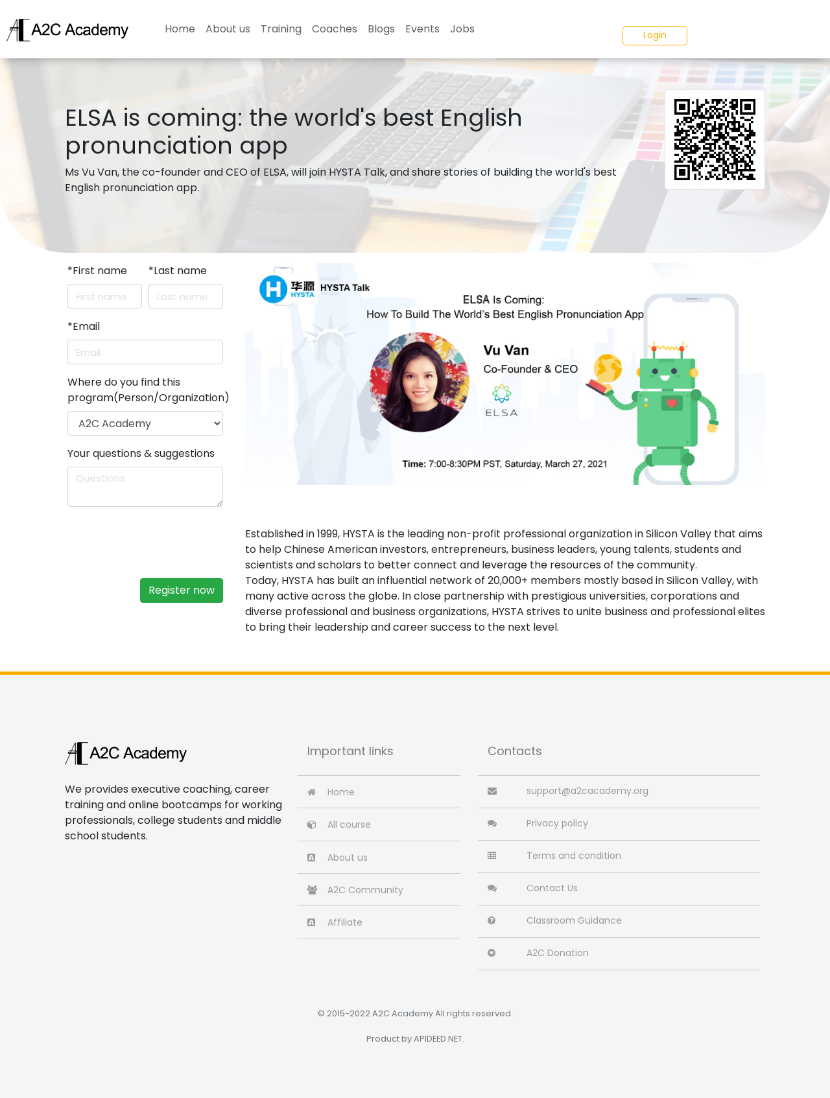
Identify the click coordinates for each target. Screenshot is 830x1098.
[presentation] (175, 542)
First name (97, 270)
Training (281, 28)
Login (655, 35)
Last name (177, 270)
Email (83, 326)
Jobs (462, 28)
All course (339, 824)
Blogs (381, 28)
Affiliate (334, 922)
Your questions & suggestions (141, 453)
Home (180, 28)
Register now (181, 590)
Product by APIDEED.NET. (415, 1038)
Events (422, 28)
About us (228, 28)
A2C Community (355, 889)
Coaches (334, 28)
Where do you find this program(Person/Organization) (148, 390)
